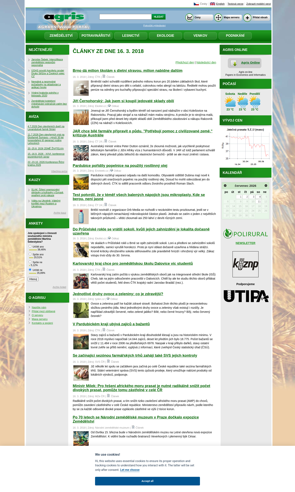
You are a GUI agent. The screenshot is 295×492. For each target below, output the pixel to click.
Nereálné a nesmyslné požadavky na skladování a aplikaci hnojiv (46, 84)
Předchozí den (185, 62)
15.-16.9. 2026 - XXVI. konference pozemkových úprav (46, 155)
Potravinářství (96, 35)
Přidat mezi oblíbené (43, 311)
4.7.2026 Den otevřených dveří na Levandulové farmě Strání (46, 128)
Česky (203, 3)
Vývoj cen (232, 120)
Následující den (206, 62)
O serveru (37, 315)
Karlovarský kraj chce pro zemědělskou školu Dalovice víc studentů (133, 263)
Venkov (200, 35)
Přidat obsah (260, 17)
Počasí (229, 84)
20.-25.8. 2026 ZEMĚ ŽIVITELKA (46, 148)
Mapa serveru (231, 17)
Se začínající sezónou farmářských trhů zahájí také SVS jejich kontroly (135, 355)
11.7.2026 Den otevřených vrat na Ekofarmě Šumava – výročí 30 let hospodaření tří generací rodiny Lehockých (46, 139)
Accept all (147, 481)
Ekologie (165, 35)
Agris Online (250, 62)
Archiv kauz (60, 212)
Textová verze (236, 3)
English (220, 3)
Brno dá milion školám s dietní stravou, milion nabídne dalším (128, 71)
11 (259, 201)
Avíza (34, 117)
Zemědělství (61, 35)
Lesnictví (130, 35)
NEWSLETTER (245, 243)
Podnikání (235, 35)
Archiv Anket (59, 287)
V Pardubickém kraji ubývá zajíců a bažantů (111, 324)
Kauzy (35, 180)
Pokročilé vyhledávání (154, 25)
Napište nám (39, 307)
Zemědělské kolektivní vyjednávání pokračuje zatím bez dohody (49, 104)
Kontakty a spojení (42, 323)
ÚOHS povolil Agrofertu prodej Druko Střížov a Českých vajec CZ (48, 73)
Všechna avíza (59, 171)
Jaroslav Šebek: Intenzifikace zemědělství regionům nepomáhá (47, 62)
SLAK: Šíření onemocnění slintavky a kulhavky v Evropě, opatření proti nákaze (47, 192)
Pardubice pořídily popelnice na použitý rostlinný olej (120, 166)
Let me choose (130, 470)
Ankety (36, 223)
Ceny (198, 17)
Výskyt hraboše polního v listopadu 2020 (45, 94)
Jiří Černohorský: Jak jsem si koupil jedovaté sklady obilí (123, 101)
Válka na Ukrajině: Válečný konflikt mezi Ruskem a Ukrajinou (45, 203)
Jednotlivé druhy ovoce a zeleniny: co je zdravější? (118, 294)
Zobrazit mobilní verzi (258, 3)
